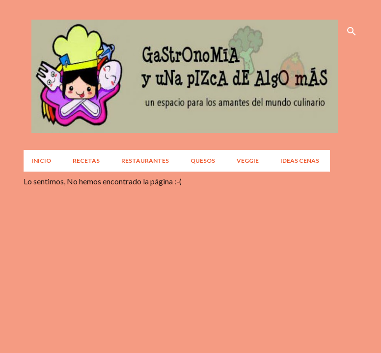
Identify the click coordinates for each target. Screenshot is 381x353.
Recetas (86, 160)
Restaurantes (145, 160)
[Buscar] (351, 31)
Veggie (248, 160)
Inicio (41, 160)
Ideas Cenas (299, 160)
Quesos (202, 160)
